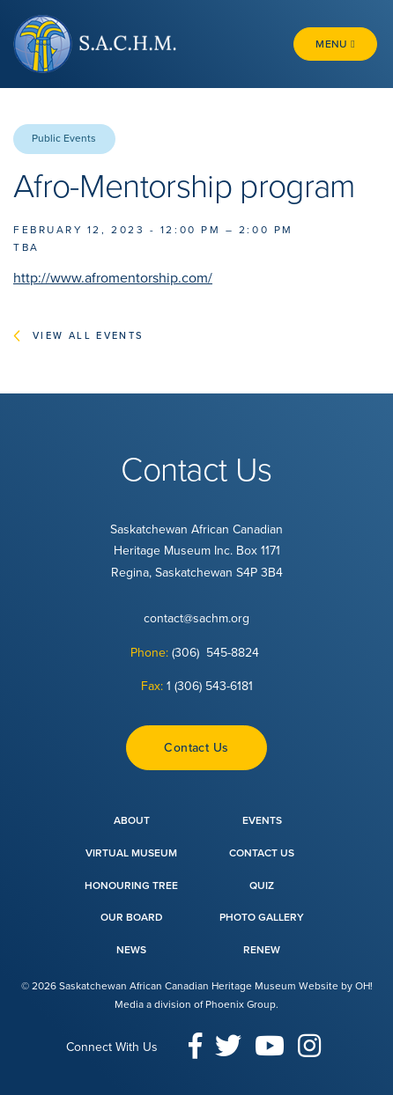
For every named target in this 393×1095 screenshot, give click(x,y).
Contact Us (196, 747)
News (131, 950)
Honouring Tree (131, 885)
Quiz (261, 885)
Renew (261, 950)
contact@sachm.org (196, 618)
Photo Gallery (261, 917)
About (132, 820)
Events (262, 820)
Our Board (131, 917)
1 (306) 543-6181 (210, 686)
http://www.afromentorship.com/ (112, 278)
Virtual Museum (131, 853)
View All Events (88, 336)
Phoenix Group (240, 1004)
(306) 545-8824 (217, 652)
